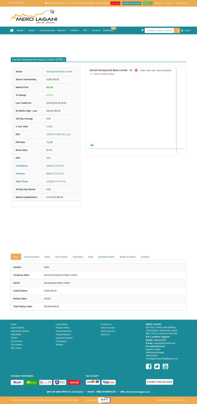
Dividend (145, 257)
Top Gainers (16, 344)
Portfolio (75, 30)
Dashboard (109, 29)
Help (148, 3)
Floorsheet (78, 257)
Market (21, 30)
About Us (158, 3)
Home (13, 324)
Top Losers (16, 348)
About (16, 256)
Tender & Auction (127, 257)
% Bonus (20, 173)
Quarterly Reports (64, 338)
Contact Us (168, 3)
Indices (14, 338)
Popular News (62, 327)
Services (96, 30)
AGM (90, 257)
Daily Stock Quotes (20, 331)
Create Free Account (131, 3)
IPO (86, 30)
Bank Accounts (182, 3)
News (33, 30)
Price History (61, 257)
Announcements (47, 30)
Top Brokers (16, 341)
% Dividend (21, 166)
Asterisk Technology (70, 400)
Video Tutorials (108, 327)
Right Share (22, 181)
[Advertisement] (101, 44)
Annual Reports (63, 334)
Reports (62, 30)
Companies (61, 341)
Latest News (62, 324)
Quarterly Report (106, 257)
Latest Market (17, 327)
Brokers (59, 344)
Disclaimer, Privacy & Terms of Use (171, 400)
